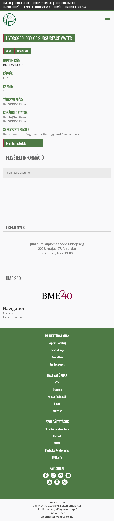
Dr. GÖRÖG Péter (14, 104)
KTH (57, 382)
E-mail (27, 7)
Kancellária (57, 357)
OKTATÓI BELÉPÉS (11, 7)
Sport (57, 403)
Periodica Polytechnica (57, 450)
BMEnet (57, 436)
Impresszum (57, 502)
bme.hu (7, 3)
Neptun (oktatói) (57, 343)
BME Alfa (57, 457)
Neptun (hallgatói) (57, 396)
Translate (22, 51)
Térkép (57, 7)
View (8, 51)
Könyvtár (57, 411)
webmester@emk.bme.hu (57, 516)
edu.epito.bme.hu (42, 3)
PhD (5, 78)
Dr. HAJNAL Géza (14, 117)
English (69, 7)
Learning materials (16, 143)
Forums (8, 313)
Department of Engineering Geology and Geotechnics (41, 134)
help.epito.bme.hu (65, 3)
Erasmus (57, 389)
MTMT (57, 443)
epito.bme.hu (22, 3)
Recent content (14, 317)
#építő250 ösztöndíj (19, 172)
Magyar (82, 7)
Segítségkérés (57, 364)
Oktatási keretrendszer (57, 429)
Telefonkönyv (42, 7)
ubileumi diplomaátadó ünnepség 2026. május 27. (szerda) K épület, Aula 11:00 (57, 249)
